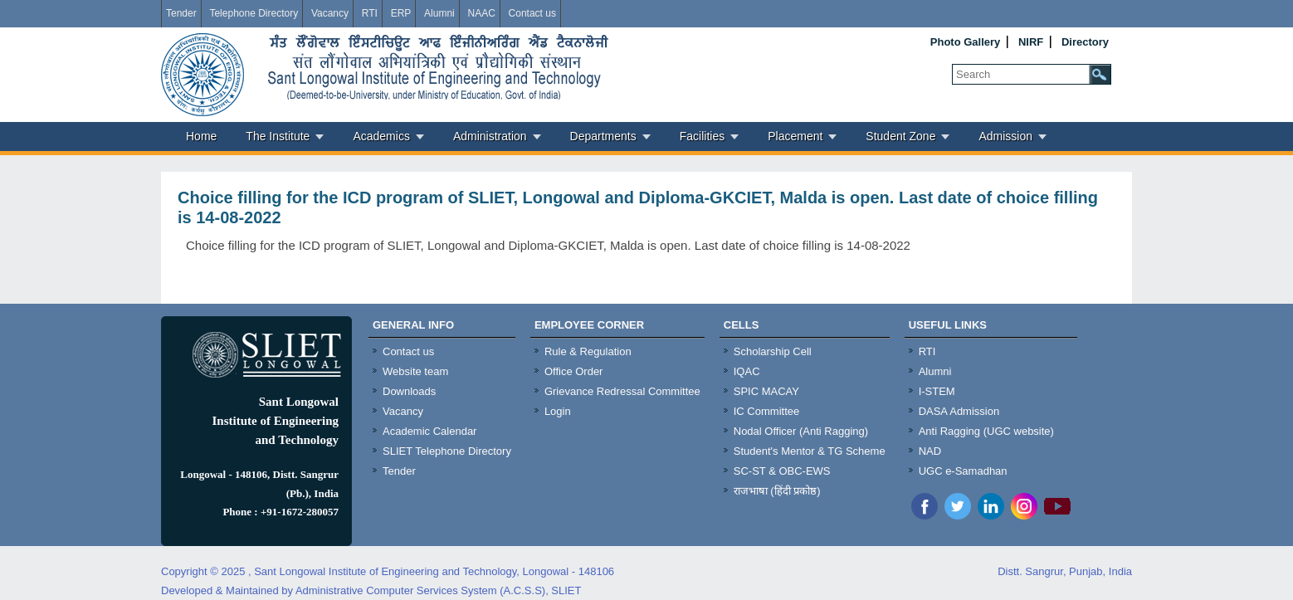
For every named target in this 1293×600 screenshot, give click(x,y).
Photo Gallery (965, 42)
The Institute (278, 136)
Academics (381, 136)
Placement (795, 136)
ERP (401, 13)
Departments (603, 136)
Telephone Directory (253, 13)
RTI (370, 13)
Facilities (702, 136)
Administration (490, 136)
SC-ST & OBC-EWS (782, 471)
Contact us (532, 13)
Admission (1005, 136)
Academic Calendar (429, 431)
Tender (181, 13)
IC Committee (766, 411)
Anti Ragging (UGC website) (986, 431)
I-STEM (937, 391)
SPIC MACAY (766, 391)
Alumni (439, 13)
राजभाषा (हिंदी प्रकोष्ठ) (777, 491)
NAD (930, 451)
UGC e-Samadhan (963, 471)
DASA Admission (959, 411)
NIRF (1030, 42)
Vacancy (330, 13)
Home (201, 136)
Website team (415, 371)
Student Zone (900, 136)
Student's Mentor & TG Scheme (810, 451)
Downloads (409, 391)
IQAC (747, 371)
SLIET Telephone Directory (447, 451)
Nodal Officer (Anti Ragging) (801, 431)
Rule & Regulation (588, 351)
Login (557, 411)
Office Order (573, 371)
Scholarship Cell (773, 351)
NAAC (481, 13)
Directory (1085, 42)
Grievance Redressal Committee (622, 391)
